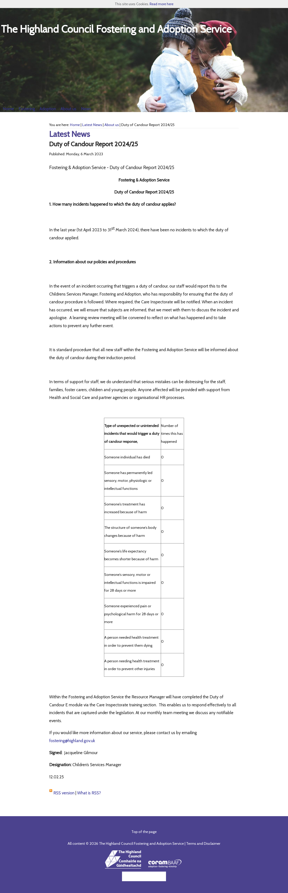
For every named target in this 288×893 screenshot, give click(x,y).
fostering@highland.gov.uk (72, 740)
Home (75, 124)
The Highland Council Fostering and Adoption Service (116, 29)
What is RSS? (89, 792)
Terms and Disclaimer (203, 843)
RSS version (63, 792)
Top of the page (144, 831)
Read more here (161, 4)
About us (111, 124)
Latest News (92, 124)
